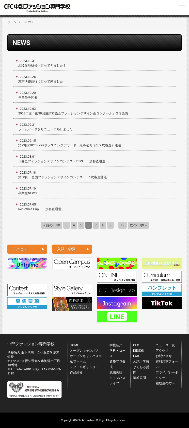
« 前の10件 (51, 225)
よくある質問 (141, 369)
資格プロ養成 (118, 364)
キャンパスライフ (118, 380)
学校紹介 (116, 345)
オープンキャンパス (84, 350)
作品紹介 (76, 372)
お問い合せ (164, 356)
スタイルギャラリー (84, 367)
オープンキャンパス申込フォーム (86, 358)
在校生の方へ (165, 383)
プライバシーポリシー (167, 375)
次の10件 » (138, 225)
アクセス (162, 350)
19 (123, 225)
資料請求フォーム (167, 364)
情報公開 (139, 378)
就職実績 (116, 372)
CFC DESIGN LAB (138, 350)
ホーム (11, 22)
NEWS (28, 22)
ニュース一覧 (165, 345)
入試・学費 (141, 361)
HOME (74, 345)
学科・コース (118, 353)
